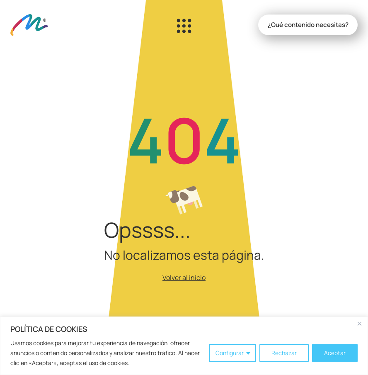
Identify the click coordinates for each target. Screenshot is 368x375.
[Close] (359, 324)
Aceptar (335, 353)
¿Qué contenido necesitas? (308, 24)
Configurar (229, 353)
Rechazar (284, 353)
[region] (184, 346)
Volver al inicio (184, 277)
